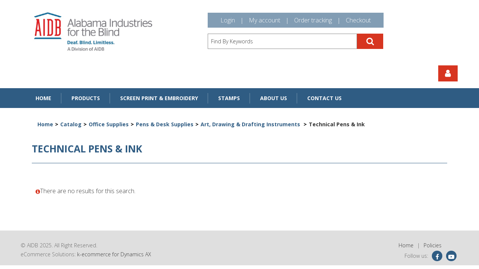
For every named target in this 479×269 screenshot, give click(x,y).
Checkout (358, 20)
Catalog (71, 124)
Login (227, 20)
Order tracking (313, 20)
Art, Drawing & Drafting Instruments (251, 124)
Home (43, 98)
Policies (433, 245)
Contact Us (324, 98)
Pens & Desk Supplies (164, 124)
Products (85, 98)
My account (264, 20)
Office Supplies (109, 124)
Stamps (229, 98)
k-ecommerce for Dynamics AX (114, 254)
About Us (273, 98)
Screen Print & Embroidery (159, 98)
